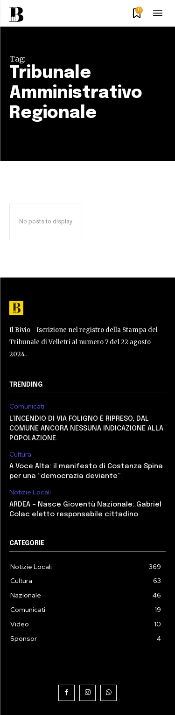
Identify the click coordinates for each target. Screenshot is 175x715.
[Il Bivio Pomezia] (19, 14)
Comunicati (26, 406)
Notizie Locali (30, 492)
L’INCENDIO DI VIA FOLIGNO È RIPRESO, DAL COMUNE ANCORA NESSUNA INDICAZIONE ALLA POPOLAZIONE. (86, 428)
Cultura (20, 454)
